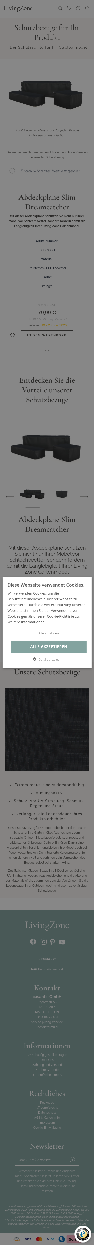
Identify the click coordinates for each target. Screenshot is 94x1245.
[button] (47, 659)
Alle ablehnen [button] (49, 633)
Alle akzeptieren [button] (48, 646)
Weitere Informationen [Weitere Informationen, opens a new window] (25, 622)
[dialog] (47, 622)
